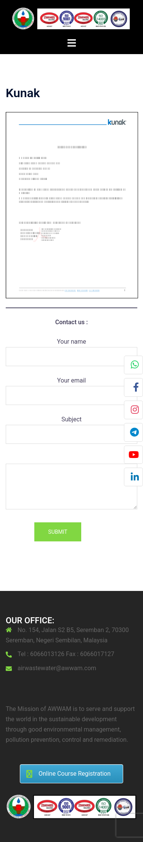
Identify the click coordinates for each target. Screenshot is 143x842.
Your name (71, 349)
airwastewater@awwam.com (57, 668)
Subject (71, 427)
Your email (71, 388)
